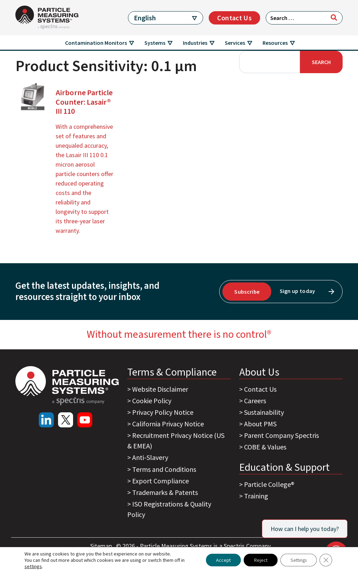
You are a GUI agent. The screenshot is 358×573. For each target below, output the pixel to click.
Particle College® (269, 484)
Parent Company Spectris (281, 435)
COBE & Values (265, 446)
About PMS (260, 423)
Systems (154, 42)
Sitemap (101, 546)
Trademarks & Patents (165, 492)
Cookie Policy (151, 400)
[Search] (334, 17)
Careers (255, 400)
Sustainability (264, 412)
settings (33, 566)
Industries (195, 42)
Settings (297, 560)
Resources (275, 42)
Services (235, 42)
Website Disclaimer (160, 389)
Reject (258, 560)
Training (256, 495)
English (145, 17)
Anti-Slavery (150, 457)
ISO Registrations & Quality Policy (169, 509)
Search (321, 61)
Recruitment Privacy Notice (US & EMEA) (175, 440)
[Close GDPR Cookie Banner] (326, 560)
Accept (219, 560)
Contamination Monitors (96, 42)
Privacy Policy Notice (162, 412)
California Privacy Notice (168, 423)
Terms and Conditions (164, 469)
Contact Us (234, 17)
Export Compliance (160, 480)
